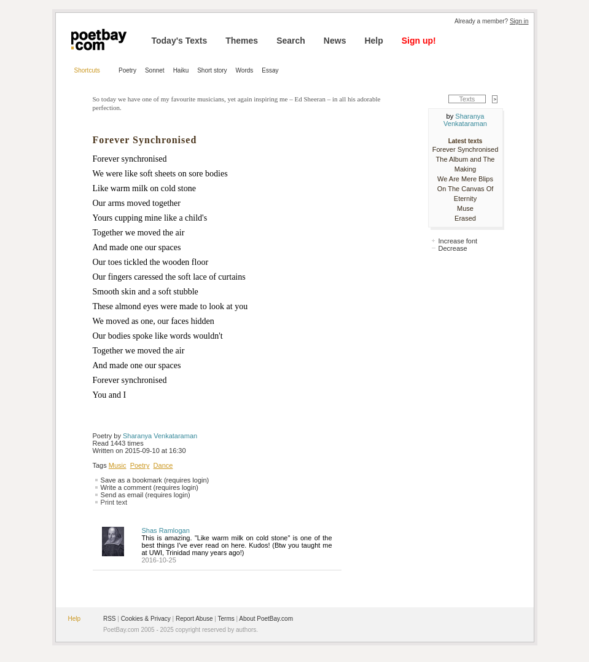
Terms (226, 618)
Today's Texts (180, 40)
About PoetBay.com (266, 618)
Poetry (127, 70)
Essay (270, 70)
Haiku (181, 70)
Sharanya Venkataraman (160, 435)
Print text (114, 502)
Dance (163, 465)
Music (118, 465)
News (335, 40)
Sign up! (419, 40)
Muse (465, 208)
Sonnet (155, 70)
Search (290, 40)
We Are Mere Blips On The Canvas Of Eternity (465, 188)
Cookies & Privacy (146, 618)
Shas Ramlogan (166, 530)
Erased (465, 218)
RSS (109, 618)
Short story (212, 70)
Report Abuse (194, 618)
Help (373, 40)
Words (245, 70)
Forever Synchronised (465, 149)
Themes (241, 40)
